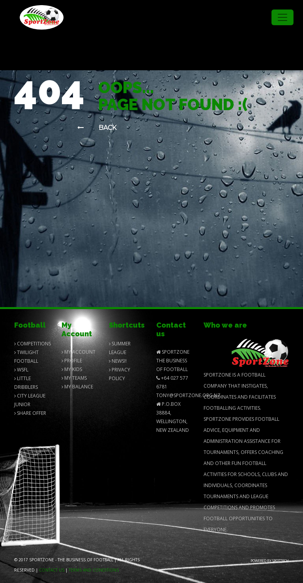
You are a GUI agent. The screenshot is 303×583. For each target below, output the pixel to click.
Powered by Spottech (270, 560)
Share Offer (30, 413)
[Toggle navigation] (282, 17)
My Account (78, 352)
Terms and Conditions (94, 570)
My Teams (74, 378)
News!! (118, 361)
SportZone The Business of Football (172, 361)
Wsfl (21, 369)
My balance (77, 386)
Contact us (51, 570)
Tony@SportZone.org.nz (188, 395)
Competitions (32, 343)
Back (96, 127)
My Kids (72, 369)
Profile (72, 360)
